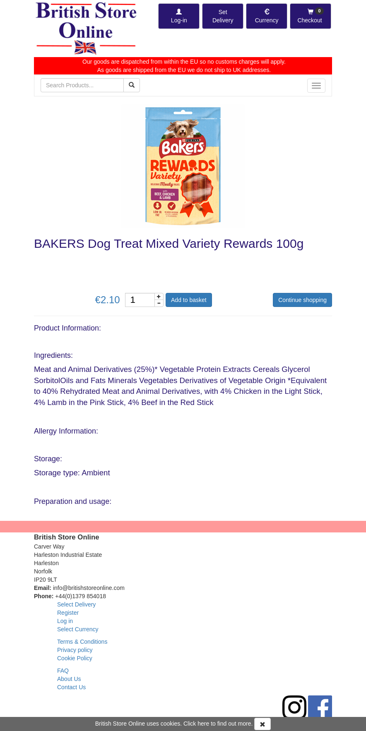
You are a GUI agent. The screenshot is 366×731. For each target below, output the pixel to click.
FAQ (63, 670)
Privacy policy (75, 650)
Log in (65, 621)
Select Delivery (76, 604)
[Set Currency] (266, 16)
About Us (69, 679)
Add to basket (189, 300)
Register (68, 612)
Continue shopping (302, 300)
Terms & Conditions (82, 641)
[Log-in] (179, 16)
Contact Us (71, 687)
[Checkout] (310, 16)
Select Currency (78, 629)
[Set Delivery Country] (222, 16)
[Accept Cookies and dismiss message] (262, 724)
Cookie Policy (74, 658)
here (203, 723)
